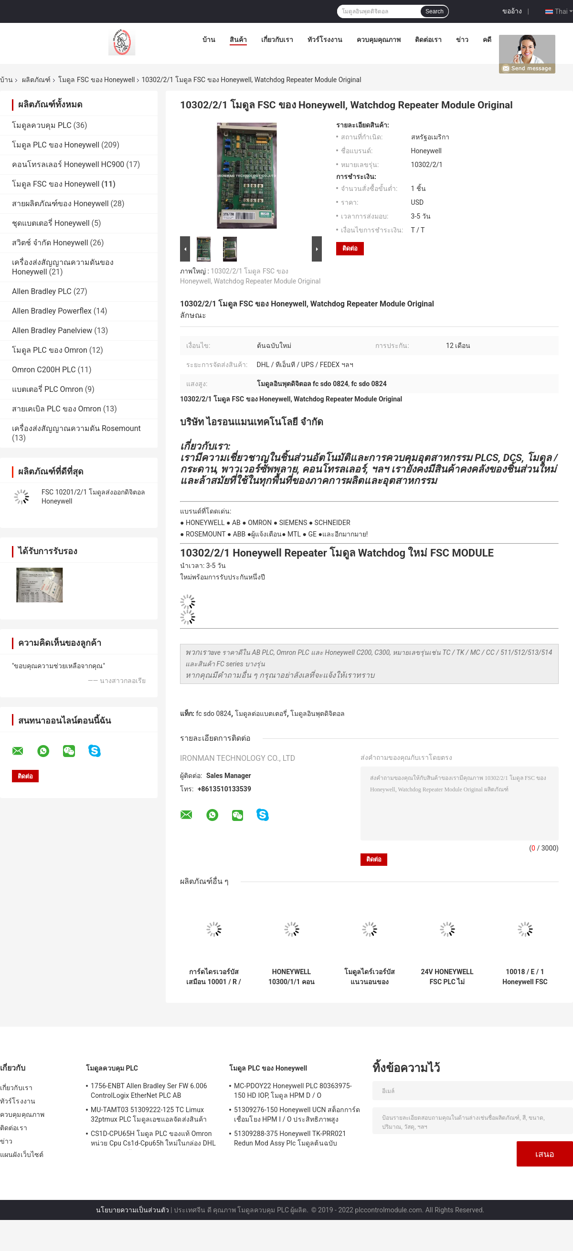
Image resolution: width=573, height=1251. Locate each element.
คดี (487, 39)
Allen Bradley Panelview (52, 330)
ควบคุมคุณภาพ (379, 39)
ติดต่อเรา (428, 39)
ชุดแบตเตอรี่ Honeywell (51, 223)
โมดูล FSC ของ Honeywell (96, 80)
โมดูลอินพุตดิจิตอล (317, 713)
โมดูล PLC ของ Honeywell (55, 144)
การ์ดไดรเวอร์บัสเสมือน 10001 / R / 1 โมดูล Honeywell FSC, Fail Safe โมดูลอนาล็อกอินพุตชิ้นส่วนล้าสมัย (213, 977)
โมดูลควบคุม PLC (42, 125)
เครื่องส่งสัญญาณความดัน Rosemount (76, 428)
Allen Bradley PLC (42, 291)
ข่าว (462, 39)
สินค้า (238, 39)
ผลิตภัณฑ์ (36, 80)
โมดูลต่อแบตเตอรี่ (261, 713)
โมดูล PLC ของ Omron (49, 350)
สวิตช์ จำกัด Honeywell (50, 242)
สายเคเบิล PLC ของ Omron (56, 408)
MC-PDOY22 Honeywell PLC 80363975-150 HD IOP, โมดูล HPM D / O (293, 1090)
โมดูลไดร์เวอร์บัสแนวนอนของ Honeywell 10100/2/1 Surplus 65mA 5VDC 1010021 (369, 977)
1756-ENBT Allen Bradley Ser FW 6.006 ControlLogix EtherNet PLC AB (149, 1090)
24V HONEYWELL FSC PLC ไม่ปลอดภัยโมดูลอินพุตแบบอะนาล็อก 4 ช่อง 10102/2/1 (447, 977)
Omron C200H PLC (44, 369)
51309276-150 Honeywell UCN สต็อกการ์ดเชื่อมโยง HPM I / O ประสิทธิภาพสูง (297, 1114)
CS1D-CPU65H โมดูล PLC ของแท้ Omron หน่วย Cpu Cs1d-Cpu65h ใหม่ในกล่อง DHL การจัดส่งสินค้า (153, 1140)
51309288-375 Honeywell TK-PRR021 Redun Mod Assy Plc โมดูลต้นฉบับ (290, 1138)
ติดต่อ (350, 248)
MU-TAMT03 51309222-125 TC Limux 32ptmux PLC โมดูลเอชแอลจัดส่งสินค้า (149, 1114)
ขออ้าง (512, 11)
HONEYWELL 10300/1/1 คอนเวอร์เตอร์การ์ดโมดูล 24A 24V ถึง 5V (291, 977)
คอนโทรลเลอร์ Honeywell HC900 (68, 164)
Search (434, 11)
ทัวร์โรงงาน (325, 39)
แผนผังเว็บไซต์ (21, 1154)
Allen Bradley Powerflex (52, 310)
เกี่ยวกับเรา (277, 39)
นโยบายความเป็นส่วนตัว (132, 1210)
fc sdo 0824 (213, 713)
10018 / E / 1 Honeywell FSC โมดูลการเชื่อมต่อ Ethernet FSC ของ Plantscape (525, 977)
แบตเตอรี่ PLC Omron (47, 389)
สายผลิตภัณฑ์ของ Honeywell (60, 203)
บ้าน (208, 39)
